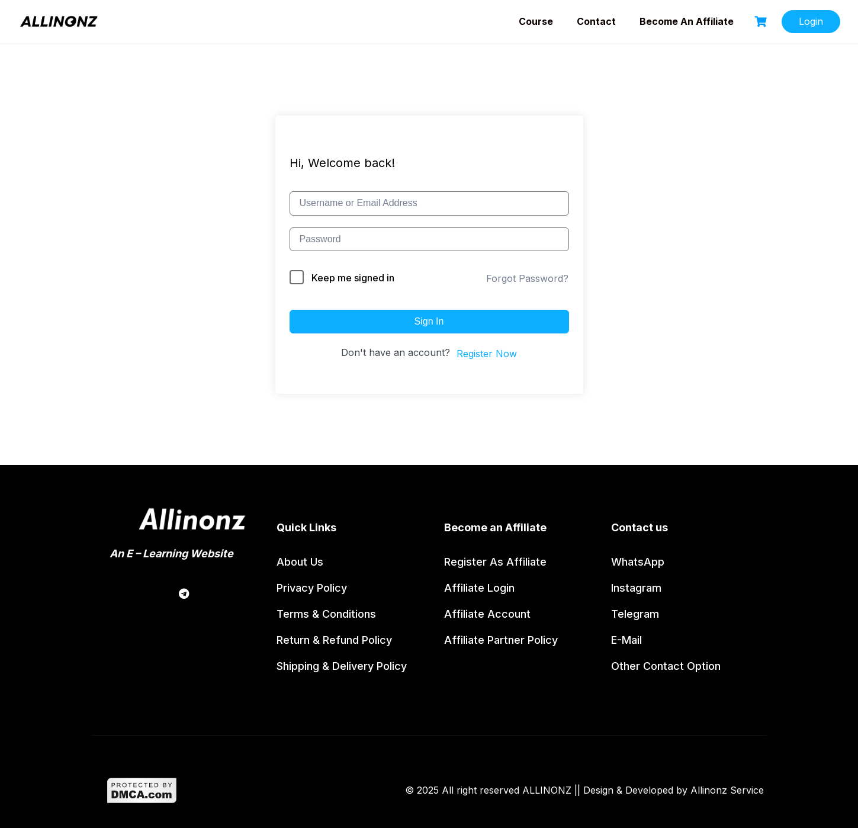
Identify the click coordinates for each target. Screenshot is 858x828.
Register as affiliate (495, 562)
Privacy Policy (312, 588)
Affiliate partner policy (501, 640)
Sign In (429, 321)
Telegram (635, 614)
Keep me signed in (352, 278)
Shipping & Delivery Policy (342, 666)
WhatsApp (637, 562)
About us (300, 562)
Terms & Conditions (326, 614)
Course (536, 21)
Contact (596, 21)
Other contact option (666, 666)
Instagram (636, 588)
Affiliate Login (479, 588)
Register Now (487, 354)
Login (811, 21)
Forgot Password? (527, 278)
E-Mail (626, 640)
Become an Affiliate (687, 21)
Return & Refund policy (334, 640)
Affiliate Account (487, 614)
